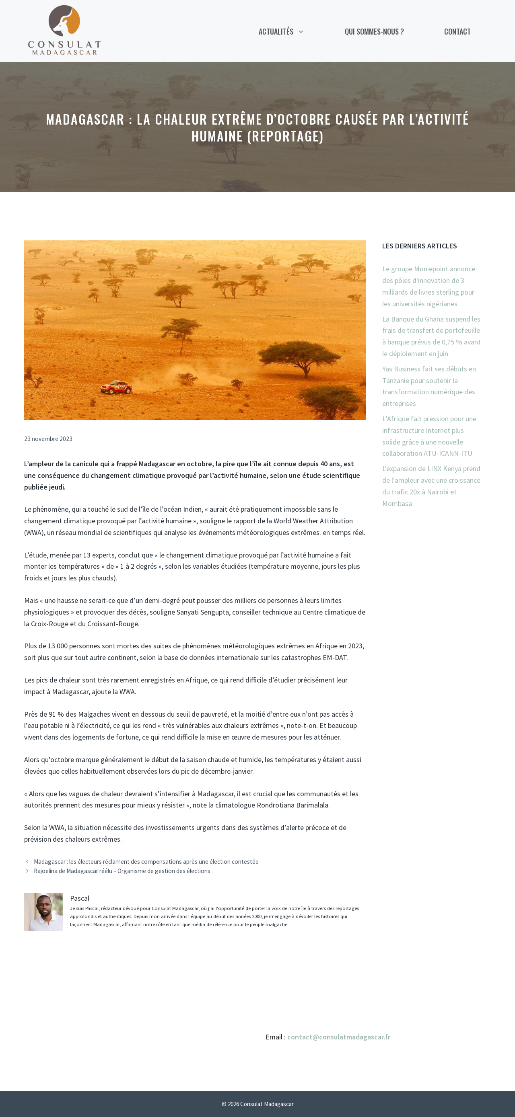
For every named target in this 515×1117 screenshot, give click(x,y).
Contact (457, 31)
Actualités (292, 31)
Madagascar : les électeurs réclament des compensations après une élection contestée (146, 861)
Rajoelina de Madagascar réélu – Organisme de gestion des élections (122, 871)
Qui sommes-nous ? (374, 31)
